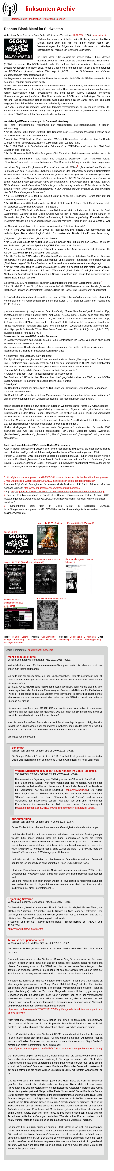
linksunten (48, 19)
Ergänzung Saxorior (20, 899)
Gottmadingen (64, 639)
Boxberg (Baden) (93, 639)
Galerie (25, 637)
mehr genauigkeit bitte (22, 656)
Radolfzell (51, 639)
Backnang (19, 639)
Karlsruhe (78, 639)
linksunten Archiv (50, 9)
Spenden (60, 19)
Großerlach (31, 639)
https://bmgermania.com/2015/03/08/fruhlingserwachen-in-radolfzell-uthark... (56, 808)
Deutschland (76, 637)
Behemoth (18, 747)
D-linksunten (90, 637)
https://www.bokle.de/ (77, 790)
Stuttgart (8, 639)
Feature (15, 637)
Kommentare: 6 (99, 35)
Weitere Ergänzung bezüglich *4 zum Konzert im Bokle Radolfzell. (56, 770)
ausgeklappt (34, 650)
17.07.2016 (78, 35)
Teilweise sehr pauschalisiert (26, 940)
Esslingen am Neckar (14, 642)
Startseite (16, 19)
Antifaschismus (48, 637)
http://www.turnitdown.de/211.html (25, 929)
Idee (25, 19)
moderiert (48, 650)
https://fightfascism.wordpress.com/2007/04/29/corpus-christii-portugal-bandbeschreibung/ (55, 1048)
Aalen (41, 639)
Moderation (35, 19)
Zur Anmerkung (21, 818)
